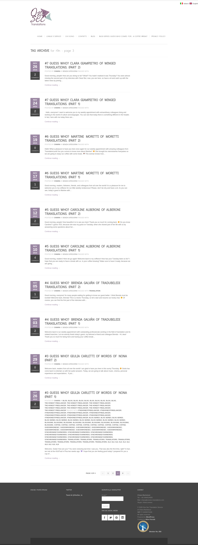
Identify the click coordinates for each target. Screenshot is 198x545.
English (193, 3)
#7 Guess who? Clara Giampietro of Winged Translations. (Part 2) (80, 65)
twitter (110, 517)
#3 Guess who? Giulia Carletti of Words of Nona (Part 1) (86, 395)
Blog (93, 36)
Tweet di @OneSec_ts (74, 495)
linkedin (122, 517)
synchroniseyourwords (56, 432)
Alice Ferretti (150, 519)
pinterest (116, 517)
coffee (57, 425)
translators (73, 439)
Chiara (57, 71)
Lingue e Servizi (53, 36)
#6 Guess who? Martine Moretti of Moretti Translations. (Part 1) (82, 175)
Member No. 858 (149, 531)
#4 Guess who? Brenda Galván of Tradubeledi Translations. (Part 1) (82, 321)
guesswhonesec (52, 427)
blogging (49, 422)
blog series (94, 417)
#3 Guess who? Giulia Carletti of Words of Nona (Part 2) (86, 358)
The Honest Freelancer (55, 403)
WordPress (150, 517)
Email (104, 495)
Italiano (184, 3)
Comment (35, 185)
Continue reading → (52, 85)
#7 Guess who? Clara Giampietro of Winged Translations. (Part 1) (80, 102)
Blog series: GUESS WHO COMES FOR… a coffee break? (123, 36)
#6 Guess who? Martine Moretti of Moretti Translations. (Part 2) (82, 138)
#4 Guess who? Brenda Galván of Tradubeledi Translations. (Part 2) (82, 285)
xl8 (109, 442)
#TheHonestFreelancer (88, 410)
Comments (35, 75)
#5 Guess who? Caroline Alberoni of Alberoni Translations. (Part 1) (82, 248)
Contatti (82, 36)
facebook (104, 517)
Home (39, 36)
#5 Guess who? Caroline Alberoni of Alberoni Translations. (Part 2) (82, 212)
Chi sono (69, 36)
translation (94, 291)
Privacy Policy (158, 36)
